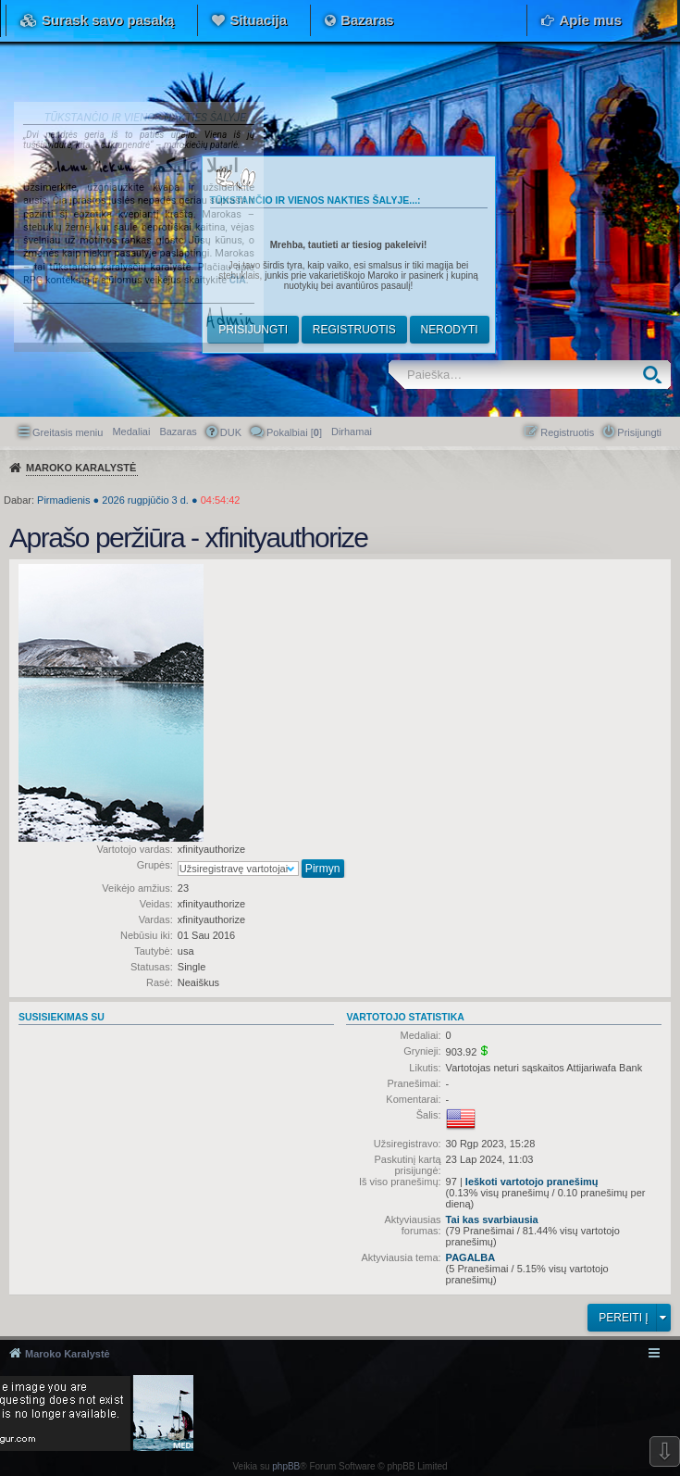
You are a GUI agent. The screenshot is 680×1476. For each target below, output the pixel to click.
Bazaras (367, 20)
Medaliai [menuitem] (131, 431)
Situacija (258, 20)
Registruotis (354, 329)
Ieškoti (656, 374)
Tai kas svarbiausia (492, 1219)
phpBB (286, 1466)
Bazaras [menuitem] (177, 431)
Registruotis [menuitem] (567, 432)
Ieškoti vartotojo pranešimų (532, 1181)
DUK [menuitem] (230, 432)
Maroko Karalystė (67, 1353)
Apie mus (590, 20)
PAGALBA (471, 1257)
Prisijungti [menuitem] (639, 432)
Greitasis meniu (67, 432)
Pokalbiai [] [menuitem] (294, 432)
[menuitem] (351, 431)
